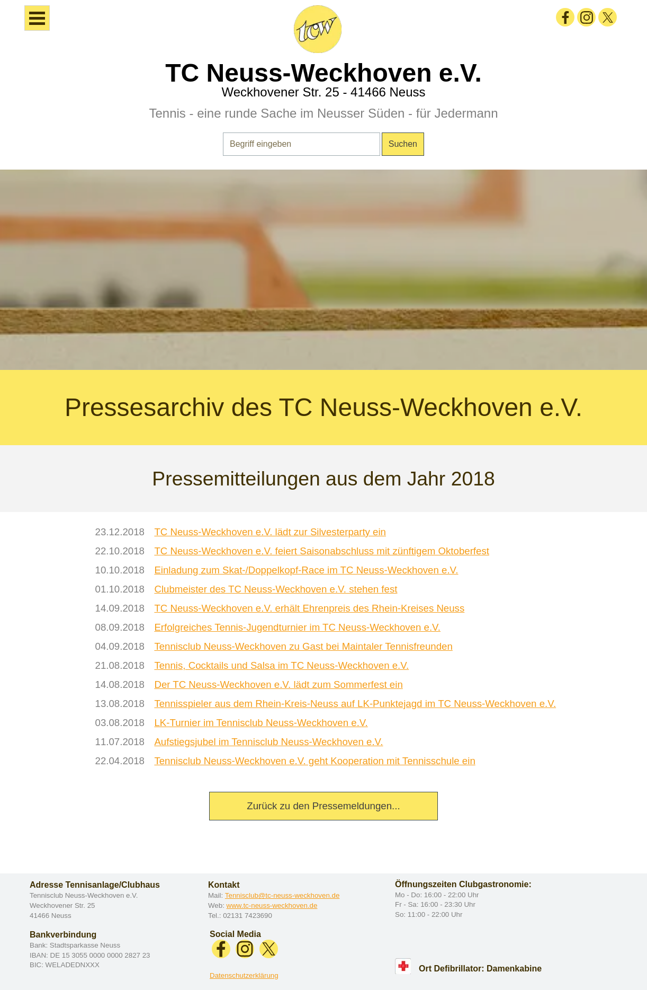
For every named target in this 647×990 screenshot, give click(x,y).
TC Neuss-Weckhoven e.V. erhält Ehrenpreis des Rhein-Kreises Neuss (309, 608)
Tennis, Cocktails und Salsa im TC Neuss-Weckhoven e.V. (281, 665)
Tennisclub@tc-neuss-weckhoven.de (282, 895)
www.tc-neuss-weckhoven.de (272, 905)
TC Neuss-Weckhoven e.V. (323, 73)
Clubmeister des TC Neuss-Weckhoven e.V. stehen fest (275, 589)
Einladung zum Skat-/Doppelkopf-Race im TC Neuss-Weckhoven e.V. (306, 570)
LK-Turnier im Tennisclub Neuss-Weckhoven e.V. (260, 722)
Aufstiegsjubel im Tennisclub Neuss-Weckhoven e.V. (268, 741)
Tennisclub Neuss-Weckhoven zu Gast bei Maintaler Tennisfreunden (303, 646)
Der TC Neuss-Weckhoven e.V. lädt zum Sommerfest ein (278, 684)
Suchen (403, 143)
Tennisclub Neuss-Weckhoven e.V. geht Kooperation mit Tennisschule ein (314, 760)
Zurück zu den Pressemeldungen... (323, 805)
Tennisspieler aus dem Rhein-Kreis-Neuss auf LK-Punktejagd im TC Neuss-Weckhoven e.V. (355, 703)
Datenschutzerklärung (244, 975)
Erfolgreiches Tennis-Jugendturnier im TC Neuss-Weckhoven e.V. (297, 627)
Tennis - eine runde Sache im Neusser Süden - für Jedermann (323, 113)
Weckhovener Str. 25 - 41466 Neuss (323, 92)
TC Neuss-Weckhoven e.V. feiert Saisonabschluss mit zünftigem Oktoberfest (321, 550)
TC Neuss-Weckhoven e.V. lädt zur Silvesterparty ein (270, 531)
